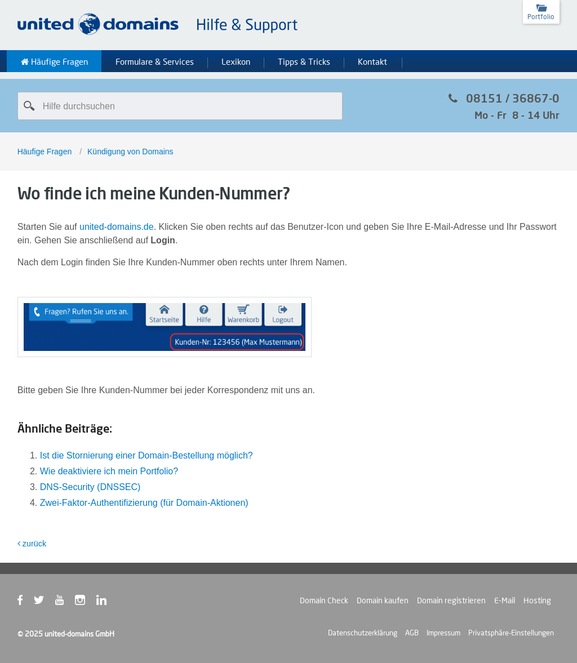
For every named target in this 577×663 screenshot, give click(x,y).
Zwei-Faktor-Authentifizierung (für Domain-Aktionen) (144, 503)
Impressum (443, 632)
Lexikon (235, 61)
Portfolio (540, 16)
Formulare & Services (155, 61)
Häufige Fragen (54, 61)
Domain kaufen (383, 600)
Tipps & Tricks (304, 61)
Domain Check (324, 600)
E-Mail (504, 600)
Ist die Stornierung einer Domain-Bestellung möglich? (146, 455)
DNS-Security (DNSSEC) (90, 487)
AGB (412, 632)
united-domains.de (116, 227)
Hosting (537, 600)
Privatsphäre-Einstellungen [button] (511, 632)
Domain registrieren (451, 600)
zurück (31, 543)
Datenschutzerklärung (362, 632)
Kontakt (372, 61)
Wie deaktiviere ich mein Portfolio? (109, 471)
